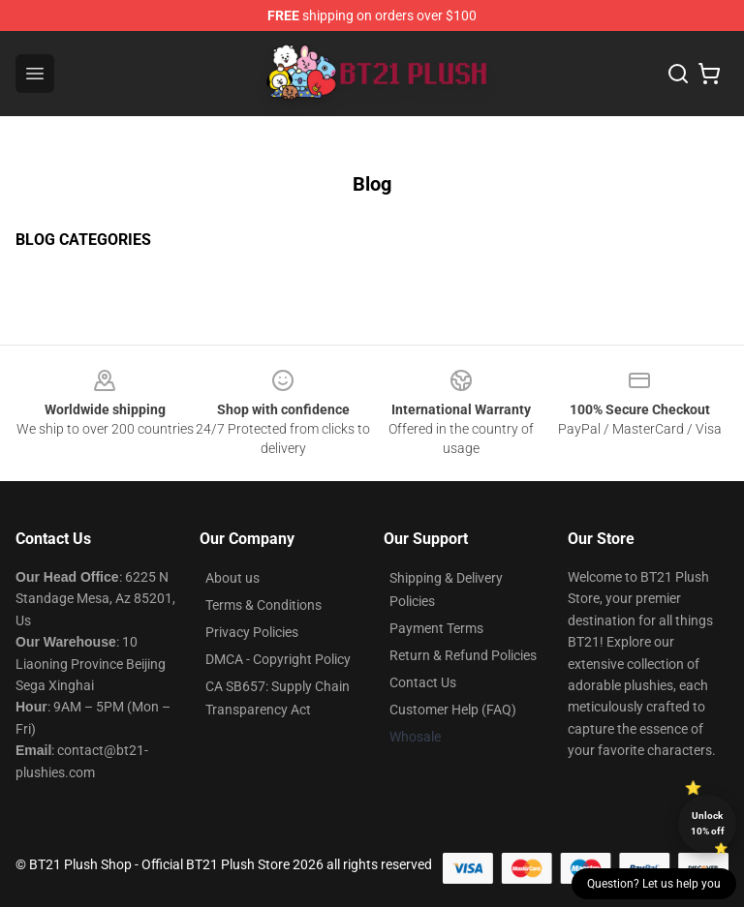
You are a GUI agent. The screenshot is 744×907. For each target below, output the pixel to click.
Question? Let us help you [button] (654, 884)
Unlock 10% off (708, 823)
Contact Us (422, 682)
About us (232, 578)
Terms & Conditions (263, 605)
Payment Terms (436, 628)
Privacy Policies (251, 632)
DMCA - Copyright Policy (278, 659)
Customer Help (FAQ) (452, 709)
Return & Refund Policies (463, 655)
